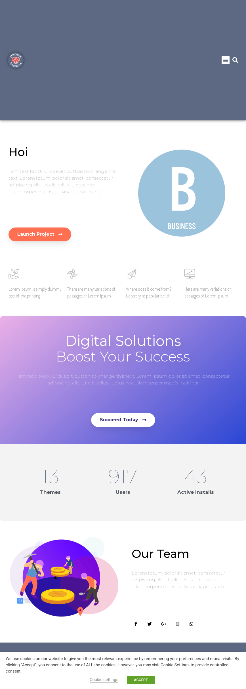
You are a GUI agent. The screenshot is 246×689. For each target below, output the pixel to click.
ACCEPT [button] (141, 680)
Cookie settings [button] (104, 679)
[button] (226, 60)
